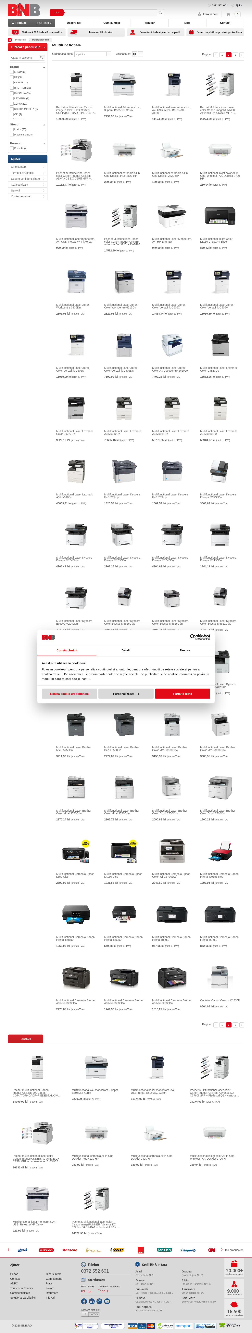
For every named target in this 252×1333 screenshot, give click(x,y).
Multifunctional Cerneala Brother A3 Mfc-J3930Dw (76, 1001)
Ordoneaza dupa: (62, 53)
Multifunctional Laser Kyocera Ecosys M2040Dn (74, 622)
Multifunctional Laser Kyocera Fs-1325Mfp (122, 496)
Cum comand (54, 1278)
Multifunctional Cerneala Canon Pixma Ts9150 (75, 938)
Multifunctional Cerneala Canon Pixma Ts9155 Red (219, 875)
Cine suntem (19, 166)
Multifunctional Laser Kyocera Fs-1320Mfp (170, 496)
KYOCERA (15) (22, 93)
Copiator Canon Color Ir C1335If (220, 1000)
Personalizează (126, 693)
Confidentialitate (20, 1292)
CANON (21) (21, 82)
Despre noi (74, 22)
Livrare (50, 1288)
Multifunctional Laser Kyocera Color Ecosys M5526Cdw (122, 622)
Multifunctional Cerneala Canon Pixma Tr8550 (171, 938)
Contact (225, 22)
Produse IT (20, 40)
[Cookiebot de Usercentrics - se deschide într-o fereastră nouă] (193, 637)
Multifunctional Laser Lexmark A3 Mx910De (74, 496)
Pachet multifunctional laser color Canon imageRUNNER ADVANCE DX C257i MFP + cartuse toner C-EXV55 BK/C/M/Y (73, 176)
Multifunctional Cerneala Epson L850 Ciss (75, 875)
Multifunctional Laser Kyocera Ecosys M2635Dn (122, 559)
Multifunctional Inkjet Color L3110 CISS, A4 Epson (216, 240)
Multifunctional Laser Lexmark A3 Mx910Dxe (218, 432)
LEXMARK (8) (21, 98)
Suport (14, 1274)
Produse (31, 22)
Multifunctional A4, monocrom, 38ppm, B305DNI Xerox (122, 108)
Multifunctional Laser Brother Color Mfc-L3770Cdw (73, 812)
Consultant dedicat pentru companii (160, 32)
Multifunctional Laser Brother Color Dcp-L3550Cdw (169, 812)
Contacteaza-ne (21, 196)
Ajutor (238, 5)
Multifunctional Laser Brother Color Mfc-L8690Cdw (217, 748)
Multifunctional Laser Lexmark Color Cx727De (74, 432)
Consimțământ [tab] (67, 650)
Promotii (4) (20, 148)
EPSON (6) (20, 72)
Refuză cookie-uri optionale (69, 693)
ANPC (14, 1283)
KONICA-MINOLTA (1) (26, 109)
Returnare (52, 1292)
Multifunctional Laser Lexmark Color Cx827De (218, 369)
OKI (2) (18, 114)
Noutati (25, 1039)
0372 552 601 (220, 5)
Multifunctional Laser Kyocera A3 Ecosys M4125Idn (218, 685)
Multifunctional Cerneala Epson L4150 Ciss (123, 875)
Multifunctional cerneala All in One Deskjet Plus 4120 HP (122, 174)
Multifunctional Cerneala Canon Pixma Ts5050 (123, 938)
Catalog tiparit (19, 184)
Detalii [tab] (126, 650)
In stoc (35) (20, 129)
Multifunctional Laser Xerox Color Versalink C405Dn (120, 369)
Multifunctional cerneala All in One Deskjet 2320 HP (170, 174)
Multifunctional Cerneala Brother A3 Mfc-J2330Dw (172, 1001)
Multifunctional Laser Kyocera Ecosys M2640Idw (74, 559)
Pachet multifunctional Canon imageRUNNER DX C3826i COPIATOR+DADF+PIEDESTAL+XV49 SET (80, 110)
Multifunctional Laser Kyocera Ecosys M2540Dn (170, 559)
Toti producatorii (234, 1250)
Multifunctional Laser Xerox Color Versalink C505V (216, 306)
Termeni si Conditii (22, 172)
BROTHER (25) (22, 88)
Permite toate (182, 693)
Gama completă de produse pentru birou (219, 32)
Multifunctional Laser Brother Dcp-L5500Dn (121, 748)
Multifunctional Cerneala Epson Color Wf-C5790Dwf (171, 875)
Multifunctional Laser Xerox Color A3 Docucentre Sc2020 (170, 369)
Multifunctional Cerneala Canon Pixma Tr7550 (219, 938)
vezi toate (43, 22)
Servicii (15, 190)
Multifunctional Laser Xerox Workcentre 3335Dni (73, 306)
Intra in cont (210, 14)
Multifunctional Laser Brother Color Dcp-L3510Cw (217, 812)
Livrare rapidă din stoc (100, 32)
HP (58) (18, 77)
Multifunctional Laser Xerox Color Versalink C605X (168, 306)
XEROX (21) (21, 103)
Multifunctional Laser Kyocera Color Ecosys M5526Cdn (170, 622)
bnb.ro (26, 1325)
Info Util (50, 1297)
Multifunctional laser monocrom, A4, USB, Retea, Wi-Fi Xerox (75, 240)
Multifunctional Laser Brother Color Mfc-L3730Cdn (121, 812)
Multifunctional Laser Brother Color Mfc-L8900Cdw (169, 748)
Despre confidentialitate (25, 178)
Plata (49, 1283)
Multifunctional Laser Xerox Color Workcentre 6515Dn (120, 306)
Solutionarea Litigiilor (23, 1297)
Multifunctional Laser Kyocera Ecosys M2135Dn (218, 559)
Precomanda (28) (23, 134)
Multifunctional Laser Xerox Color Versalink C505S (73, 369)
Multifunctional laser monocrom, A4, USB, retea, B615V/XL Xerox (171, 110)
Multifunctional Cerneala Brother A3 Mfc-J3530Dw (124, 1001)
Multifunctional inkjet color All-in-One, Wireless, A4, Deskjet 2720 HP (220, 176)
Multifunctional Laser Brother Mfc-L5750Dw (73, 748)
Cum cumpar (111, 22)
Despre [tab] (185, 650)
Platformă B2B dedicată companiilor (41, 32)
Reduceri (150, 22)
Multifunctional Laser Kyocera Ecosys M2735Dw (218, 496)
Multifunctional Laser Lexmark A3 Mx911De (170, 432)
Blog (187, 22)
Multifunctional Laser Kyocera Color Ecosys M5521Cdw (218, 622)
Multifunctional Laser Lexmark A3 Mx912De (122, 432)
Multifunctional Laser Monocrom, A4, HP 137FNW (172, 240)
